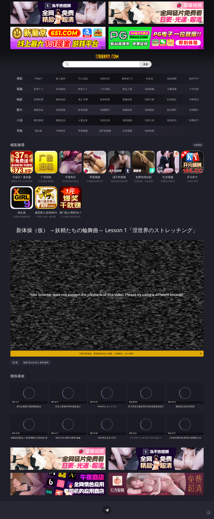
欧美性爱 (105, 99)
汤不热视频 (105, 130)
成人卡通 (83, 99)
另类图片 (194, 109)
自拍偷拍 (60, 89)
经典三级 (149, 99)
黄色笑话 (172, 120)
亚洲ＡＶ (38, 89)
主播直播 (172, 89)
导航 (20, 131)
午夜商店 (60, 130)
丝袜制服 (149, 89)
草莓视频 (83, 130)
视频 (20, 89)
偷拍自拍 (60, 99)
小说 (20, 120)
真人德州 (60, 78)
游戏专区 (105, 78)
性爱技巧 (194, 120)
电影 (20, 99)
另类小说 (149, 120)
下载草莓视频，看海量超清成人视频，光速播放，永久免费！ (140, 353)
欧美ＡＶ (83, 89)
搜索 (145, 64)
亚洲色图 (60, 109)
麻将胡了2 (127, 78)
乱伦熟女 (172, 99)
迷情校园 (127, 120)
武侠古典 (105, 120)
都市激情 (38, 120)
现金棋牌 (172, 78)
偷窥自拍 (38, 109)
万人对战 (83, 78)
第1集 (15, 362)
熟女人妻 (127, 89)
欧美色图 (83, 109)
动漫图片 (105, 109)
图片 (20, 110)
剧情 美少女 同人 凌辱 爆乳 (36, 362)
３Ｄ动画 (105, 89)
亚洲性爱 (38, 99)
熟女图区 (172, 109)
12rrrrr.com (107, 57)
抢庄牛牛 (194, 78)
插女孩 (38, 130)
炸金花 (149, 78)
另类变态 (194, 99)
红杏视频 (127, 130)
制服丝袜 (127, 99)
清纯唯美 (149, 109)
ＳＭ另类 (194, 89)
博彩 (20, 78)
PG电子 (38, 78)
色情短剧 (149, 130)
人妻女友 (83, 120)
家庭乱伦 (60, 120)
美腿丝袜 (127, 109)
